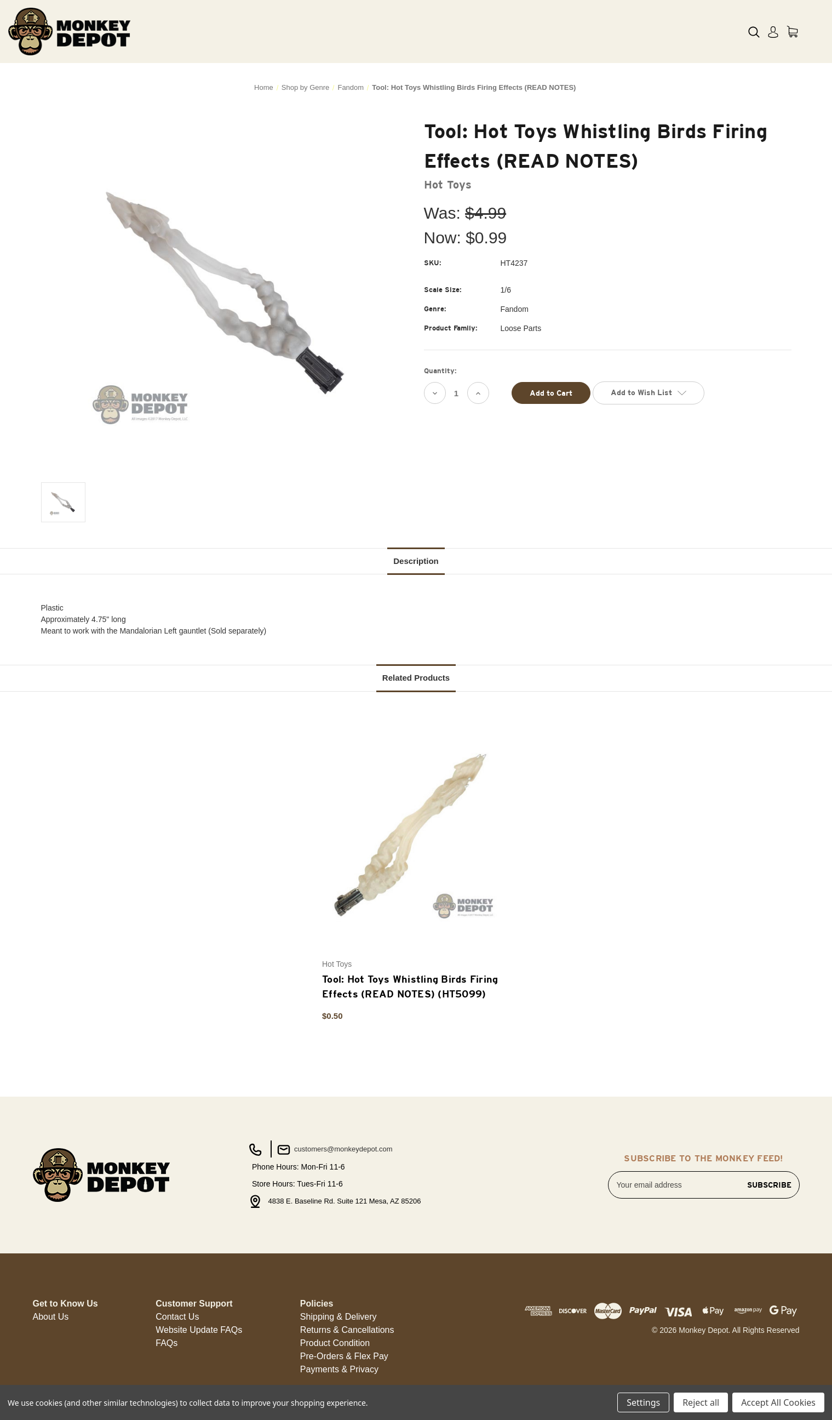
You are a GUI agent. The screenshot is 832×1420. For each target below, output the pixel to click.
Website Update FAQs (199, 1330)
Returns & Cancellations (347, 1330)
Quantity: (440, 371)
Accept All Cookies (778, 1402)
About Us (51, 1316)
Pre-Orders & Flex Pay (344, 1356)
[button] (51, 1317)
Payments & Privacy (339, 1369)
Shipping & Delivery (338, 1316)
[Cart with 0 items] (792, 31)
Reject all (700, 1402)
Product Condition (335, 1343)
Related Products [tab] (416, 677)
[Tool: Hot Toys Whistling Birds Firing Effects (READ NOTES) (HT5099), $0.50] (410, 835)
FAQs (166, 1343)
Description (416, 561)
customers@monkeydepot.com (334, 1150)
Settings (643, 1402)
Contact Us (177, 1316)
